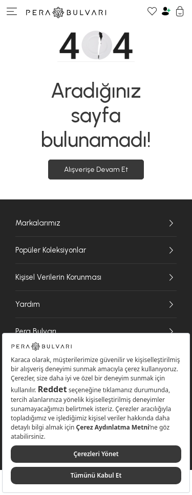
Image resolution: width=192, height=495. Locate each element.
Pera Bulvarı (96, 331)
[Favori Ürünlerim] (152, 12)
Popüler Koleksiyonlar (96, 250)
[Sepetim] (180, 12)
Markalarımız (96, 223)
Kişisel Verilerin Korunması (96, 277)
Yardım (96, 304)
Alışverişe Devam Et (96, 169)
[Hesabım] (166, 12)
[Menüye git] (12, 12)
